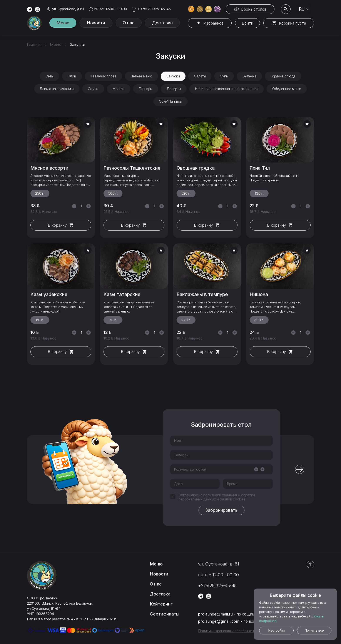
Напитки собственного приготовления (227, 89)
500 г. (113, 194)
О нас (133, 23)
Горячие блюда (284, 76)
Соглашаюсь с (217, 498)
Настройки (276, 630)
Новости (99, 23)
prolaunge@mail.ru (215, 614)
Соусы (92, 89)
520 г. (186, 194)
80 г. (39, 320)
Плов (71, 76)
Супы (225, 76)
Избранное (212, 23)
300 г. (259, 320)
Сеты (48, 76)
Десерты (174, 89)
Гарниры (145, 89)
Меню (63, 23)
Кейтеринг (161, 604)
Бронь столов (253, 9)
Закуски (173, 76)
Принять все (314, 630)
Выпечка (250, 76)
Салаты (200, 76)
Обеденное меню (287, 89)
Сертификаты (164, 614)
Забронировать (221, 511)
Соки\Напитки (170, 102)
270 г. (186, 320)
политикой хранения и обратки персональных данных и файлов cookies (217, 497)
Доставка (169, 23)
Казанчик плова (103, 76)
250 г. (39, 194)
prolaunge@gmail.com (218, 622)
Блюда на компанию (56, 89)
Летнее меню (141, 76)
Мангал (118, 89)
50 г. (113, 320)
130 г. (259, 194)
